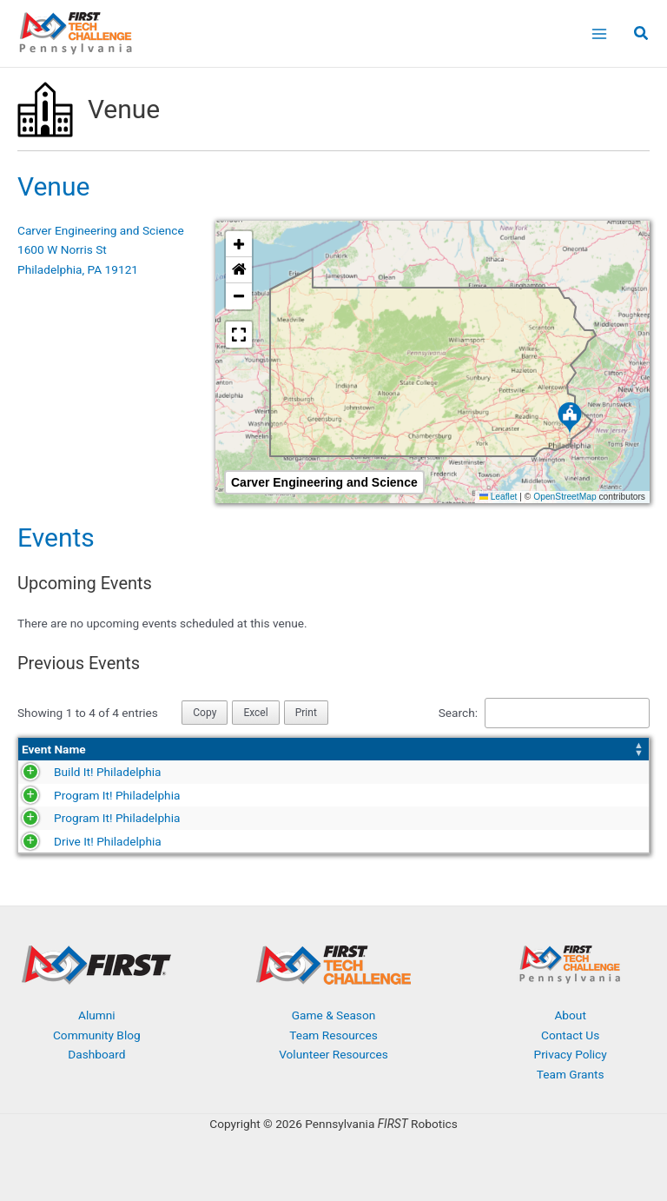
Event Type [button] (566, 749)
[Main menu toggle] (599, 33)
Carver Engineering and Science (100, 230)
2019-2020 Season (422, 841)
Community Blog (97, 1035)
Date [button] (233, 749)
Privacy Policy (570, 1054)
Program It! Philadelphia (85, 795)
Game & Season (333, 1015)
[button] (642, 35)
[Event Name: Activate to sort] (118, 749)
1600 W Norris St (62, 249)
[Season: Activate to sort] (450, 749)
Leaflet (498, 496)
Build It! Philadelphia (75, 772)
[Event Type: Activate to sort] (591, 749)
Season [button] (393, 749)
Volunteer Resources (333, 1054)
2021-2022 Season (422, 818)
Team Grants (570, 1074)
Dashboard (96, 1054)
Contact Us (570, 1035)
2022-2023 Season (422, 795)
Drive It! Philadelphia (75, 841)
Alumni (97, 1015)
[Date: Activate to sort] (293, 749)
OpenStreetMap (564, 496)
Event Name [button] (54, 749)
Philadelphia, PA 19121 (77, 269)
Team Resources (333, 1035)
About (569, 1015)
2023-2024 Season (422, 772)
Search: (458, 713)
